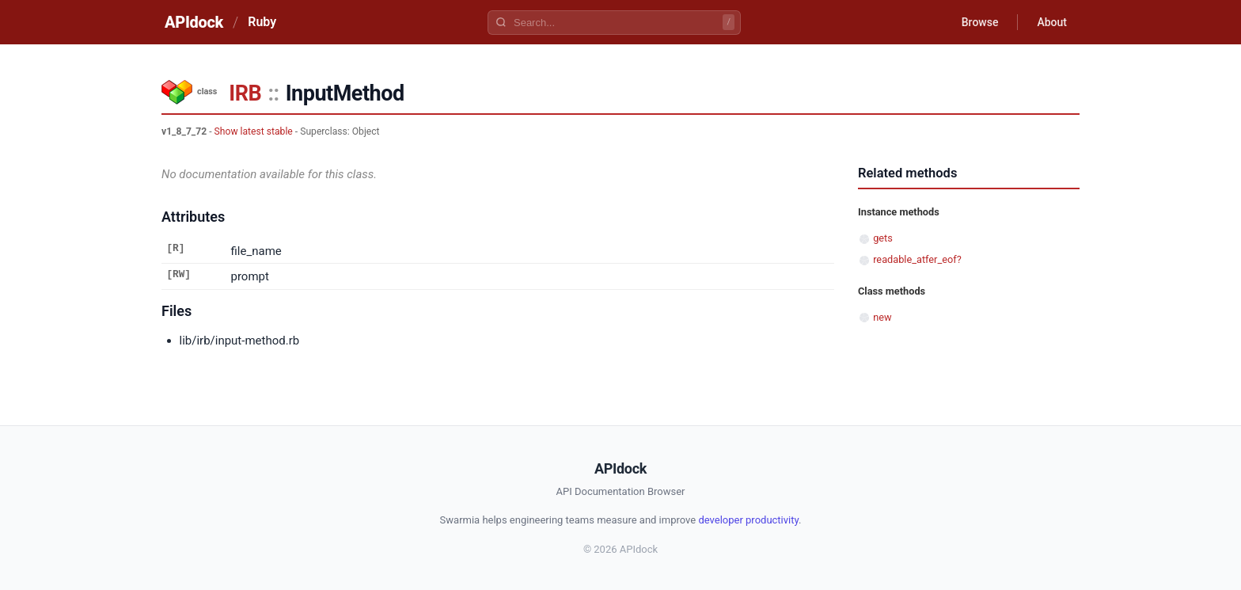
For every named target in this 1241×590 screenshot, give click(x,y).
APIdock (194, 22)
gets (883, 238)
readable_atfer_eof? (917, 259)
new (882, 317)
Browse (980, 22)
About (1052, 22)
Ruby (262, 21)
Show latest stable (253, 131)
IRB (245, 93)
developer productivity (748, 520)
